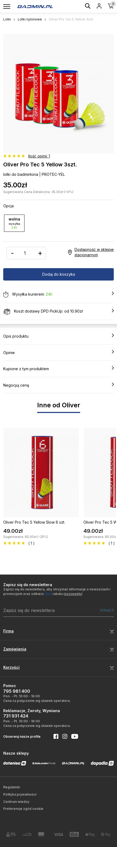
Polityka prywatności (19, 794)
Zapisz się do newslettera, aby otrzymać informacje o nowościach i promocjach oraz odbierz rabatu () (56, 591)
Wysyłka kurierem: (58, 295)
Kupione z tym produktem (58, 368)
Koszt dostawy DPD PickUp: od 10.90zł (58, 311)
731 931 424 (15, 716)
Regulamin (11, 787)
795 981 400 (16, 691)
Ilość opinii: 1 (39, 156)
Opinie (58, 352)
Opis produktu (58, 336)
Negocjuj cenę (58, 385)
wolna (14, 223)
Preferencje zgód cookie (23, 809)
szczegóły (73, 594)
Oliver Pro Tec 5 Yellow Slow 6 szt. (34, 522)
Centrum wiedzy (16, 802)
